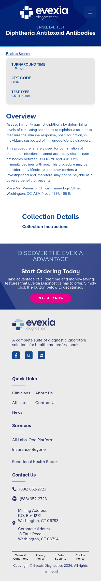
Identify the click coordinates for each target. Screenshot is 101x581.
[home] (44, 12)
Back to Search (18, 54)
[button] (90, 12)
